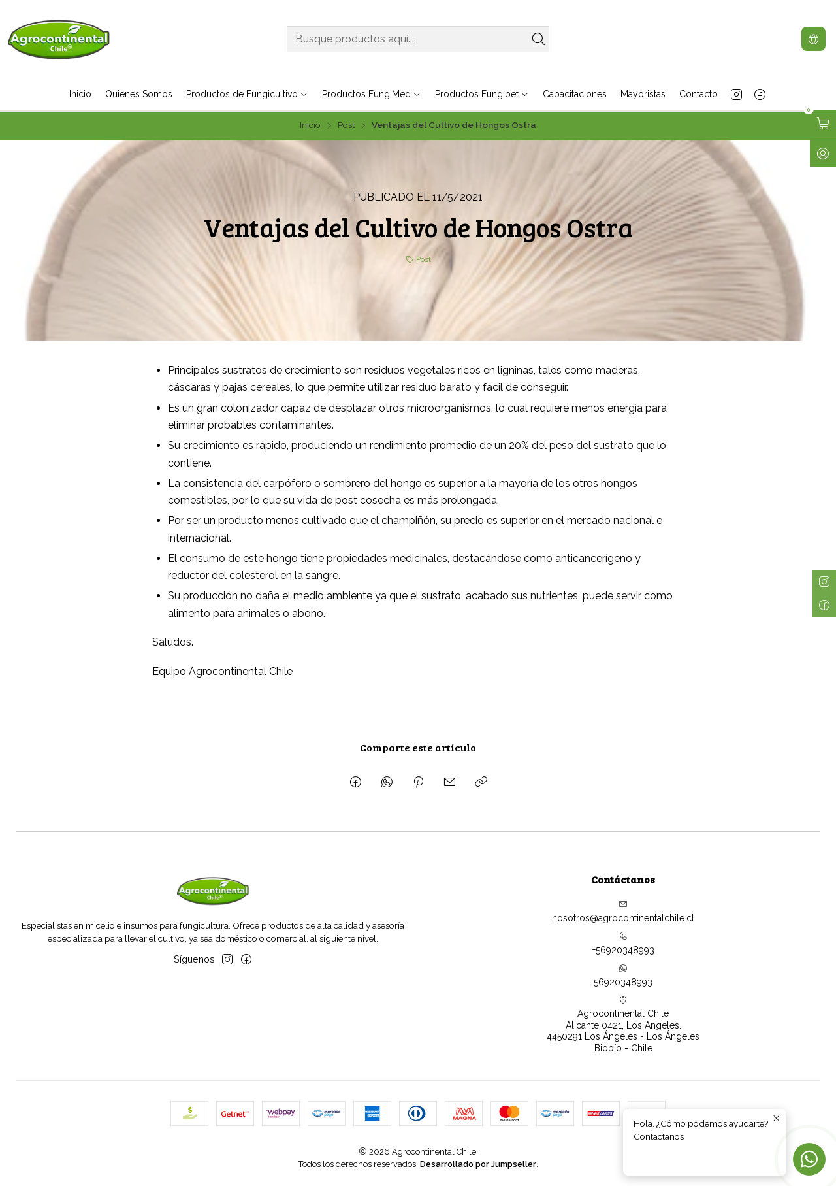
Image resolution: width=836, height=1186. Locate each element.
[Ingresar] (823, 153)
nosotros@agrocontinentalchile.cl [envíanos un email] (623, 911)
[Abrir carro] (823, 123)
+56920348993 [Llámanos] (623, 943)
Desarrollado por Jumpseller (478, 1164)
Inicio (310, 125)
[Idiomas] (813, 39)
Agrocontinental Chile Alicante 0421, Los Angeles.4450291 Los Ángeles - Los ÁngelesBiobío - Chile (623, 1024)
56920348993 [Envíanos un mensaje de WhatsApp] (623, 975)
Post (346, 125)
